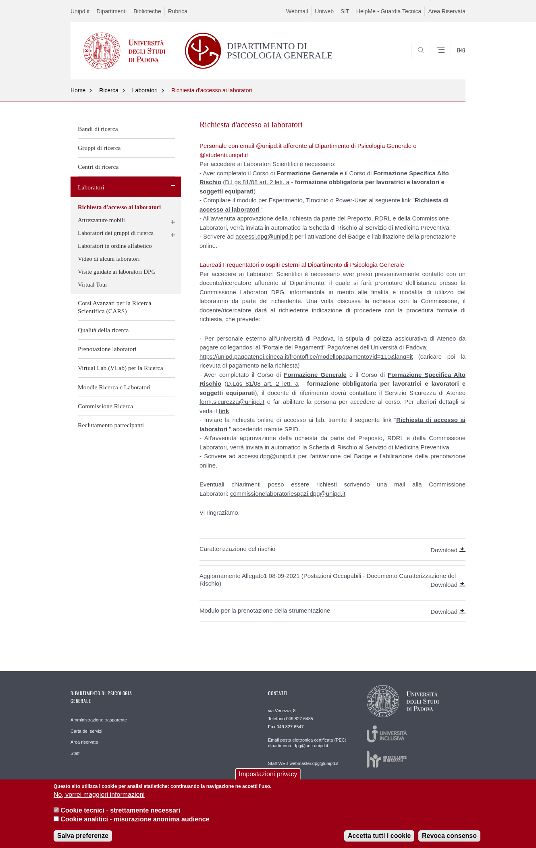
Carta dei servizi (86, 731)
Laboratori (145, 90)
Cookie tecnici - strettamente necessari (120, 817)
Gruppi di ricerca (99, 147)
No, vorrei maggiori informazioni (99, 801)
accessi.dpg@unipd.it (264, 236)
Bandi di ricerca (98, 128)
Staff (75, 753)
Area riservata (84, 742)
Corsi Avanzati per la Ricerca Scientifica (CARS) (114, 306)
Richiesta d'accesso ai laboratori (211, 90)
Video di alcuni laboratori (109, 259)
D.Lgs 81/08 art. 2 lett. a (257, 182)
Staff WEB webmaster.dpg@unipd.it (303, 763)
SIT (345, 11)
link (224, 410)
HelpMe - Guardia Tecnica (389, 11)
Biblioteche (147, 11)
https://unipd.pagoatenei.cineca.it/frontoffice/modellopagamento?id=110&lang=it (306, 356)
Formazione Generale (307, 173)
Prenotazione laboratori (107, 348)
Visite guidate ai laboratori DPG (117, 271)
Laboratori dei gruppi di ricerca (116, 233)
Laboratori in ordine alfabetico (115, 246)
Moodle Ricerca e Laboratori (114, 387)
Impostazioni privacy (268, 781)
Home (78, 90)
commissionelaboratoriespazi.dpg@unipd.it (287, 493)
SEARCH (451, 59)
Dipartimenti (111, 11)
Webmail (297, 11)
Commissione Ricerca (105, 406)
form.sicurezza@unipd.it (231, 401)
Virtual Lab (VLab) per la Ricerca (120, 367)
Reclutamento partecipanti (111, 425)
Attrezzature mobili (101, 220)
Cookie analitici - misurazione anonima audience (134, 826)
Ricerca (108, 90)
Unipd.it (80, 11)
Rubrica (177, 11)
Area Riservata (446, 11)
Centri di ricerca (98, 166)
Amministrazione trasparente (99, 719)
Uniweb (324, 11)
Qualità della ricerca (103, 329)
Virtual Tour (92, 284)
